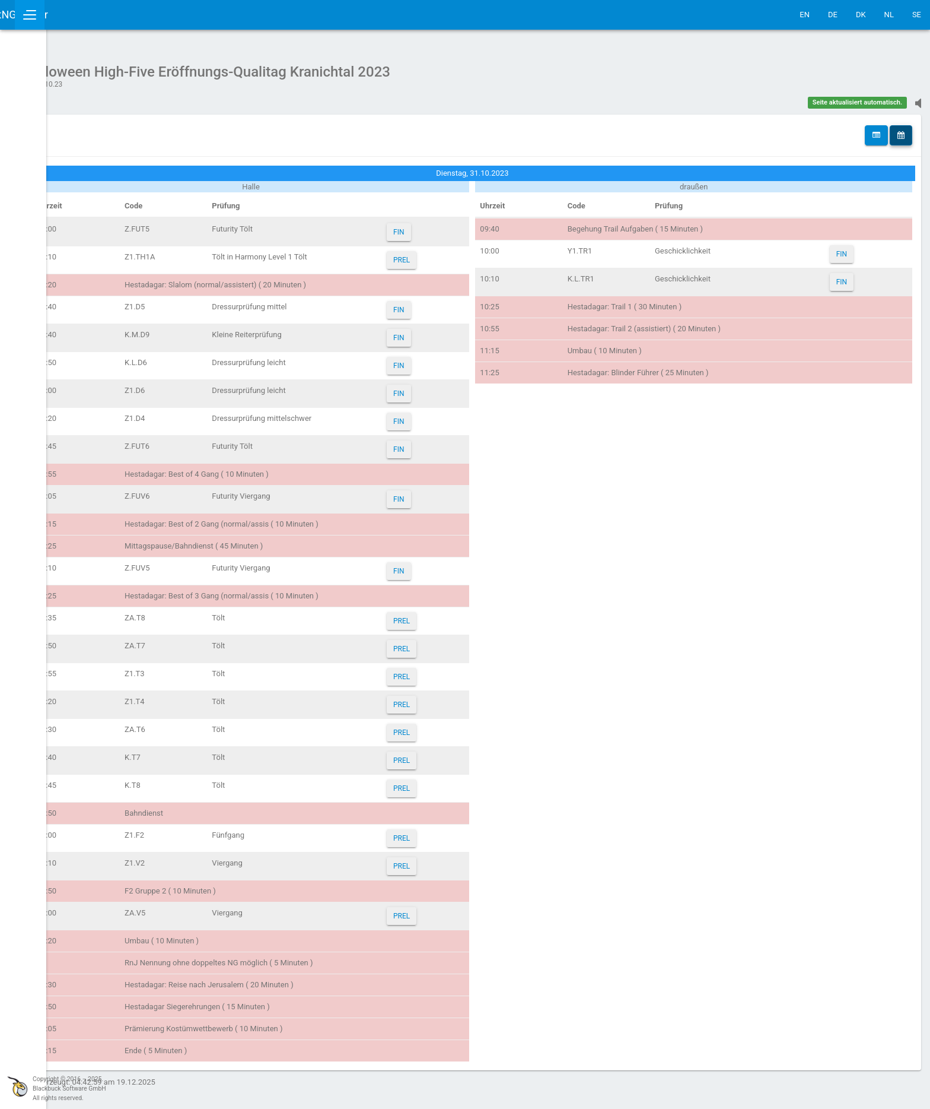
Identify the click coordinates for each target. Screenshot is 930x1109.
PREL (471, 254)
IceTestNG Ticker (65, 14)
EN (805, 14)
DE (832, 14)
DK (861, 14)
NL (889, 14)
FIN (468, 226)
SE (916, 14)
